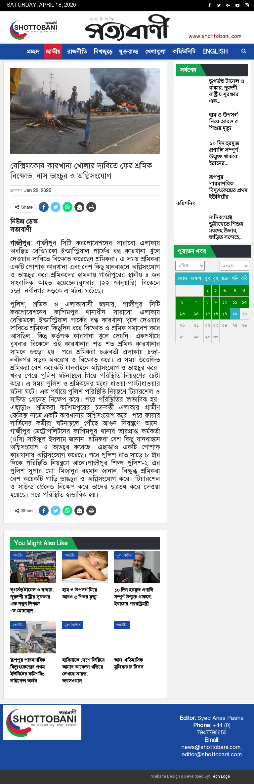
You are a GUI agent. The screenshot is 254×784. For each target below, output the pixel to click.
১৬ (215, 313)
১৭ (224, 313)
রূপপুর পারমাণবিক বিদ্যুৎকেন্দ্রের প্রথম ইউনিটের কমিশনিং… (211, 190)
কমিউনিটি (183, 51)
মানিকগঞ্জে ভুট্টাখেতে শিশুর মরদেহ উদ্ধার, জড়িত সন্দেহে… (226, 227)
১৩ (182, 313)
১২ (244, 302)
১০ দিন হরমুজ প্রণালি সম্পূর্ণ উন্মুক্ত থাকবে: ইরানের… (224, 153)
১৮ (235, 313)
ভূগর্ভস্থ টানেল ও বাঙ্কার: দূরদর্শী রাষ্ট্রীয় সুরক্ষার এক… (226, 91)
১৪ (196, 313)
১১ (235, 302)
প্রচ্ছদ (33, 51)
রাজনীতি (77, 51)
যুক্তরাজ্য (129, 51)
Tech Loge (220, 776)
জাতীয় (53, 51)
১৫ (207, 313)
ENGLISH (215, 51)
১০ (224, 302)
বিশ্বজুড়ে (103, 51)
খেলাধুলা (155, 51)
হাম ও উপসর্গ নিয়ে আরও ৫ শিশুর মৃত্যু (223, 121)
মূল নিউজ (124, 555)
